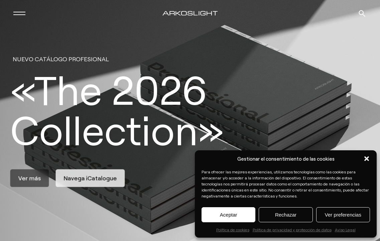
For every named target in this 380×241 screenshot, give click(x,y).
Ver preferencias (343, 215)
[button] (366, 158)
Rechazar (285, 215)
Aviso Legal (345, 229)
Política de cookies (232, 229)
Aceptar (228, 215)
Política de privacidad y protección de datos (292, 229)
